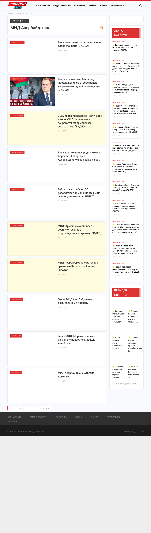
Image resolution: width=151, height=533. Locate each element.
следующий (44, 408)
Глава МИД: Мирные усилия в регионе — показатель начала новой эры (76, 340)
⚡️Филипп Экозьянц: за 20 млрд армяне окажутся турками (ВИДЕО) (124, 47)
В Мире (103, 5)
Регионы (12, 421)
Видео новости (62, 5)
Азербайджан (17, 299)
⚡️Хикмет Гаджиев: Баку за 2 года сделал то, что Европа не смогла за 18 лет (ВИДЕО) (125, 148)
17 (32, 408)
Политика (79, 5)
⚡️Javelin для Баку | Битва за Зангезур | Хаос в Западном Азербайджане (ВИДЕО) (125, 187)
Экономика (113, 417)
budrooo (140, 431)
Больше (115, 5)
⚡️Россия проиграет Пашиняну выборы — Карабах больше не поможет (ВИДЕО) (126, 269)
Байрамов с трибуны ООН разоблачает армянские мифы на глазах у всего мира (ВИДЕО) (79, 193)
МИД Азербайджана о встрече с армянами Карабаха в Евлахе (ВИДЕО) (78, 266)
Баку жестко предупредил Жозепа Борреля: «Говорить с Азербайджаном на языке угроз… (79, 156)
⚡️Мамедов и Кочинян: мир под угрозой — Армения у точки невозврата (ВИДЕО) (125, 129)
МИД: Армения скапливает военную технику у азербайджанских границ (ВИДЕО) (79, 229)
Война (92, 5)
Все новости (43, 5)
